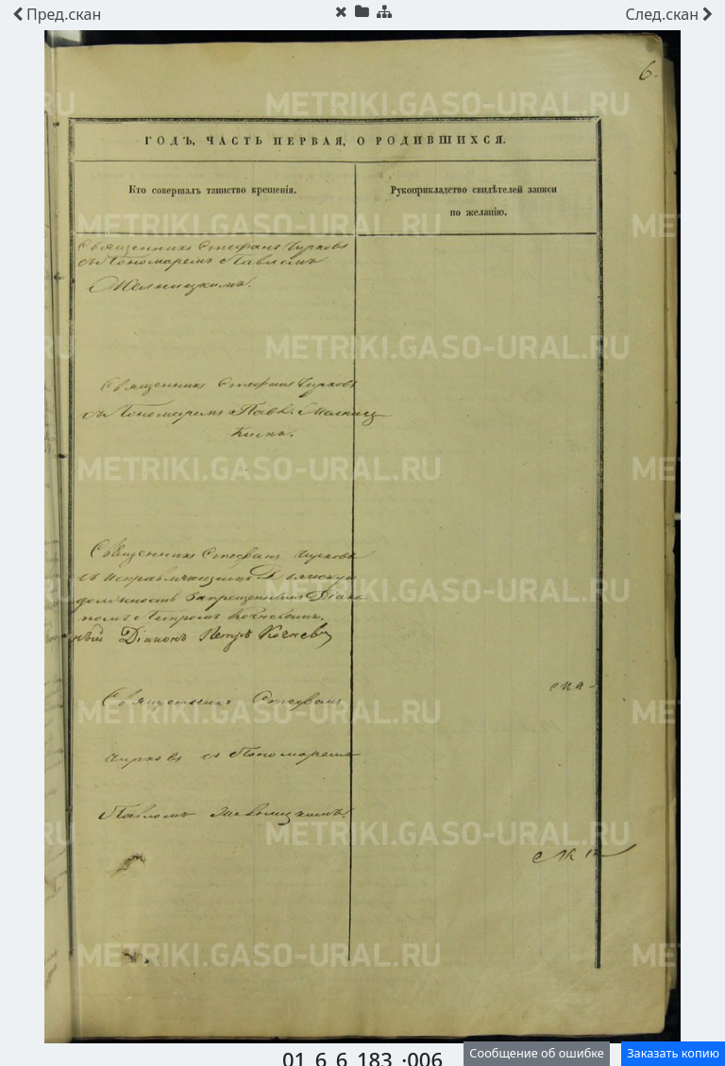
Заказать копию (673, 1052)
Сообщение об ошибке (536, 1052)
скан (56, 14)
